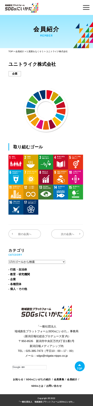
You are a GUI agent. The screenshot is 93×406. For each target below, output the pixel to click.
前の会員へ (24, 234)
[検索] (29, 367)
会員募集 (59, 379)
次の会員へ (67, 234)
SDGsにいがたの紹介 (38, 379)
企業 (14, 73)
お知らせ (18, 379)
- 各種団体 (14, 284)
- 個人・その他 (17, 289)
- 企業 (12, 279)
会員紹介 (72, 379)
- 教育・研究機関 (19, 274)
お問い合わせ (54, 386)
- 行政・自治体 (17, 269)
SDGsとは (37, 386)
